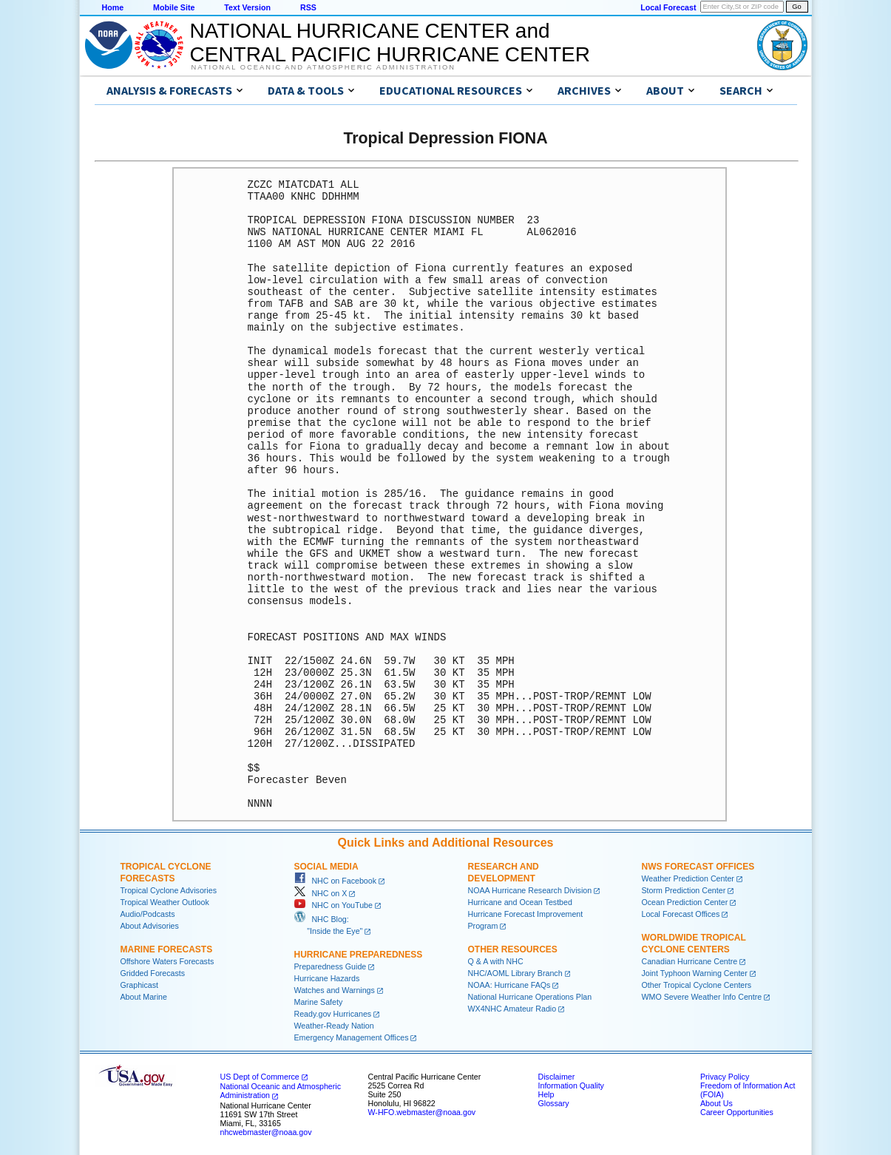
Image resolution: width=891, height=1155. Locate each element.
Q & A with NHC (496, 961)
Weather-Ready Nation (334, 1025)
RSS (308, 7)
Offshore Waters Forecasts (167, 961)
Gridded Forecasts (153, 973)
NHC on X (321, 893)
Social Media (326, 866)
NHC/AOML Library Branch (515, 973)
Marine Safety (318, 1002)
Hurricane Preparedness (358, 954)
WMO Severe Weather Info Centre (702, 996)
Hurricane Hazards (327, 978)
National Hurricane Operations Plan (530, 996)
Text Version (247, 7)
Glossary (553, 1103)
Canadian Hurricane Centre (690, 961)
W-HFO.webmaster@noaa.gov (422, 1112)
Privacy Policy (724, 1076)
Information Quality (571, 1085)
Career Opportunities (736, 1112)
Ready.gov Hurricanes (333, 1013)
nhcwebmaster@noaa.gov (266, 1132)
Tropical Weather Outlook (165, 902)
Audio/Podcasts (148, 914)
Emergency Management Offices (351, 1037)
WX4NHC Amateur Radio (512, 1008)
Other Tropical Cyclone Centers (697, 984)
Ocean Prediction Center (685, 902)
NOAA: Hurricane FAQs (509, 984)
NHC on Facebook (335, 880)
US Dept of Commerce (259, 1076)
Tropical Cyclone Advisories (169, 890)
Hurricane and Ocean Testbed (520, 902)
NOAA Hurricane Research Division (530, 890)
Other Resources (513, 949)
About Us (716, 1103)
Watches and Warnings (334, 990)
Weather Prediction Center (688, 878)
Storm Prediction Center (684, 890)
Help (546, 1094)
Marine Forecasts (167, 949)
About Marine (144, 996)
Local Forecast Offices (681, 914)
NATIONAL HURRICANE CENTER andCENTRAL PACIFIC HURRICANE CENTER (390, 42)
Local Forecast (668, 7)
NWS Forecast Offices (698, 866)
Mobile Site (173, 7)
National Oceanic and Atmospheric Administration (323, 67)
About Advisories (150, 925)
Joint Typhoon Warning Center (695, 973)
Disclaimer (556, 1076)
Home (113, 7)
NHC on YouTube (333, 905)
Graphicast (140, 984)
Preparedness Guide (330, 966)
